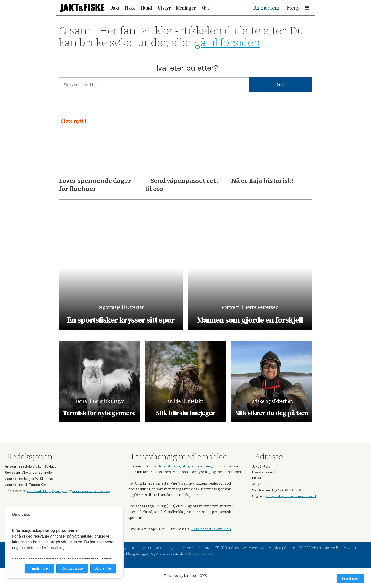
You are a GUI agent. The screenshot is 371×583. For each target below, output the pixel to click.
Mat (205, 8)
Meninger (186, 8)
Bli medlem (266, 8)
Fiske (130, 8)
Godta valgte (72, 568)
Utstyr (164, 8)
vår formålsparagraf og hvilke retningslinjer (188, 466)
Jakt (115, 8)
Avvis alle (103, 568)
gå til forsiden (227, 42)
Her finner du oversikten (211, 529)
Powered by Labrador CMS (185, 576)
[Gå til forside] (82, 8)
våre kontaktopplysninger (47, 491)
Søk (280, 84)
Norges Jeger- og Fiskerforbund (291, 496)
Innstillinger (350, 578)
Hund (146, 8)
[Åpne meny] (307, 7)
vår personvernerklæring (91, 491)
